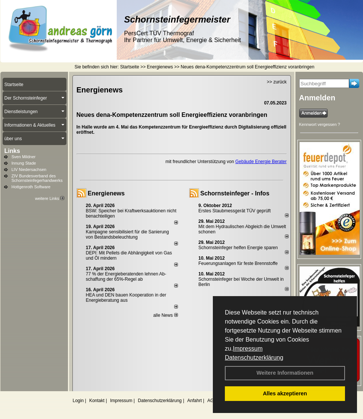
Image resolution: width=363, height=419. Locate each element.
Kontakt (97, 400)
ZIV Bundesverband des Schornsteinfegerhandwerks (37, 178)
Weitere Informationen (284, 373)
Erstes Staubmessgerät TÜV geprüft (235, 210)
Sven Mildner (24, 156)
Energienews (106, 193)
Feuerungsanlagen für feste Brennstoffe (238, 263)
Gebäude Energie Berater (261, 161)
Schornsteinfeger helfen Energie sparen (238, 247)
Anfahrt (194, 400)
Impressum (247, 348)
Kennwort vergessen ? (319, 124)
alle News (165, 315)
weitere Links (49, 198)
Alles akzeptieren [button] (285, 393)
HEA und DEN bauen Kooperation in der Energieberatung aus (126, 297)
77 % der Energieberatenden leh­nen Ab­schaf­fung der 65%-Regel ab (126, 276)
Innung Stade (24, 163)
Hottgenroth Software (31, 187)
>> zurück (277, 82)
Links (12, 151)
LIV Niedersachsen (29, 169)
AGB (212, 400)
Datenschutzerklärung (254, 357)
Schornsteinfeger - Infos (235, 193)
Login (78, 400)
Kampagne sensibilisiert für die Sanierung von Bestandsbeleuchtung (127, 234)
